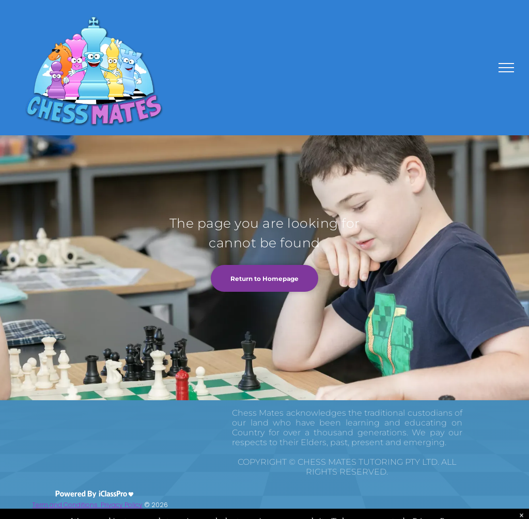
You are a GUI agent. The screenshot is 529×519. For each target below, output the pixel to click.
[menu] (506, 67)
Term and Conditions (66, 504)
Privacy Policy (122, 504)
